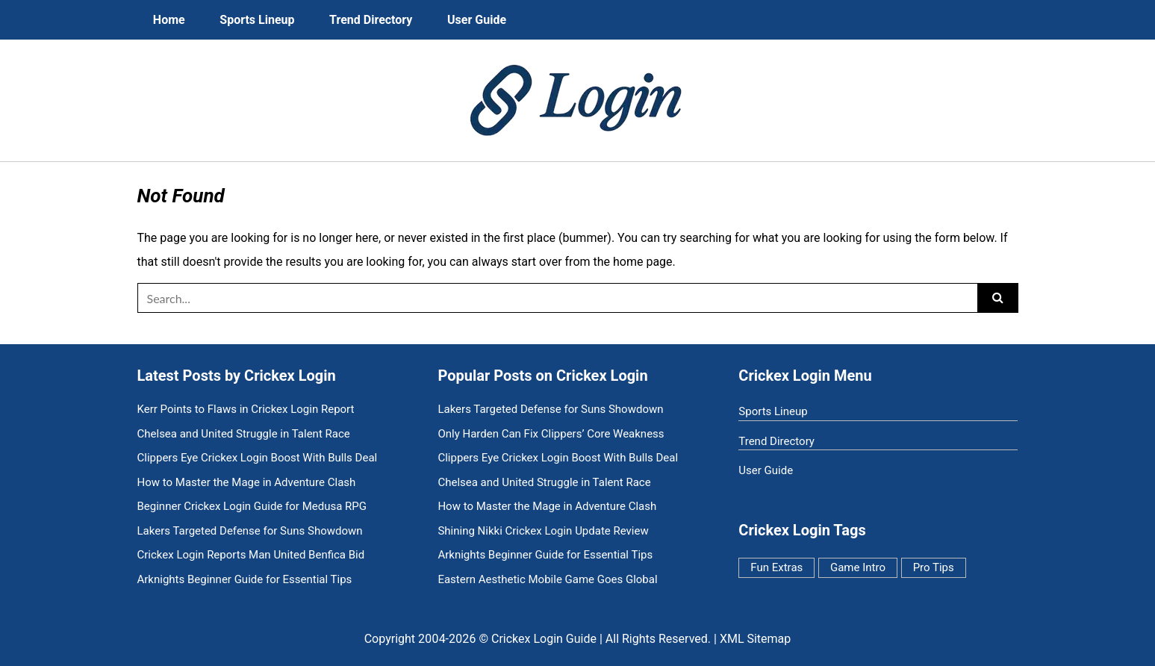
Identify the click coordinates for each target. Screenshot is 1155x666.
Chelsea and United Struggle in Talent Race (243, 434)
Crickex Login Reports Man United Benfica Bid (251, 555)
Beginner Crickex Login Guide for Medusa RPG (252, 506)
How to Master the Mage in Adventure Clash (246, 482)
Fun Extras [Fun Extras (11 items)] (776, 567)
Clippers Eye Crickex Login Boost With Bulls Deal (257, 458)
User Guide (476, 20)
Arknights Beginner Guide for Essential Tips (244, 579)
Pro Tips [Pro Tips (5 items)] (933, 567)
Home (169, 20)
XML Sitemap (755, 639)
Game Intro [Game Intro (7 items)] (857, 567)
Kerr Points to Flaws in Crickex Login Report (246, 409)
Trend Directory (370, 20)
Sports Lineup (257, 20)
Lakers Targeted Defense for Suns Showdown (250, 531)
